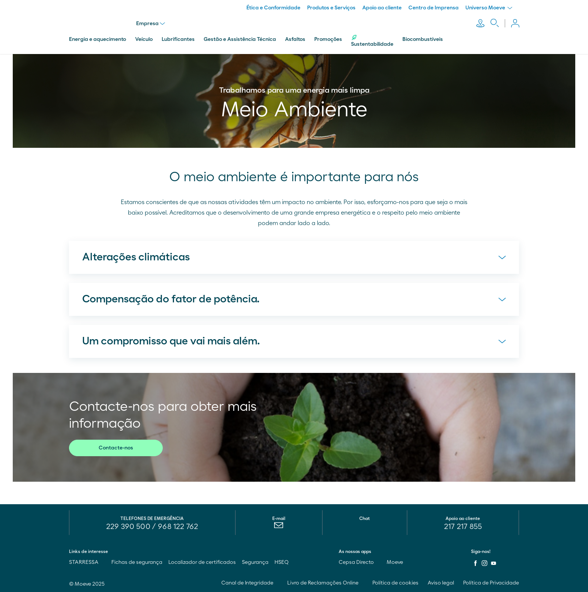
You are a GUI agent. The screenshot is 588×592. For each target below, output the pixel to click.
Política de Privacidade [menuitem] (491, 582)
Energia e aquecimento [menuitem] (97, 38)
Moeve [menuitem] (398, 561)
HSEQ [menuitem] (281, 561)
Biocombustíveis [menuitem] (422, 38)
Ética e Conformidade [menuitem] (273, 8)
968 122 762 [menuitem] (178, 526)
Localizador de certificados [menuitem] (202, 561)
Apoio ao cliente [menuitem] (382, 8)
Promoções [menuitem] (328, 38)
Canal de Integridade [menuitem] (249, 582)
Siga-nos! (480, 550)
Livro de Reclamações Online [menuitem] (325, 582)
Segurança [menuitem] (255, 561)
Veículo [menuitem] (144, 38)
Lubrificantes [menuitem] (178, 38)
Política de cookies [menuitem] (395, 582)
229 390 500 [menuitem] (128, 526)
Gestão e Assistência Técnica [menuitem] (240, 38)
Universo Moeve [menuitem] (488, 8)
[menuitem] (278, 526)
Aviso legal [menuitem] (441, 582)
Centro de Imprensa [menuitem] (433, 8)
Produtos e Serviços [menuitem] (331, 8)
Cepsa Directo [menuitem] (360, 561)
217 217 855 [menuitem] (463, 526)
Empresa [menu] (150, 23)
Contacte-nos (116, 447)
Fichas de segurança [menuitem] (136, 561)
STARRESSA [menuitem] (87, 561)
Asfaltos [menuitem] (295, 38)
